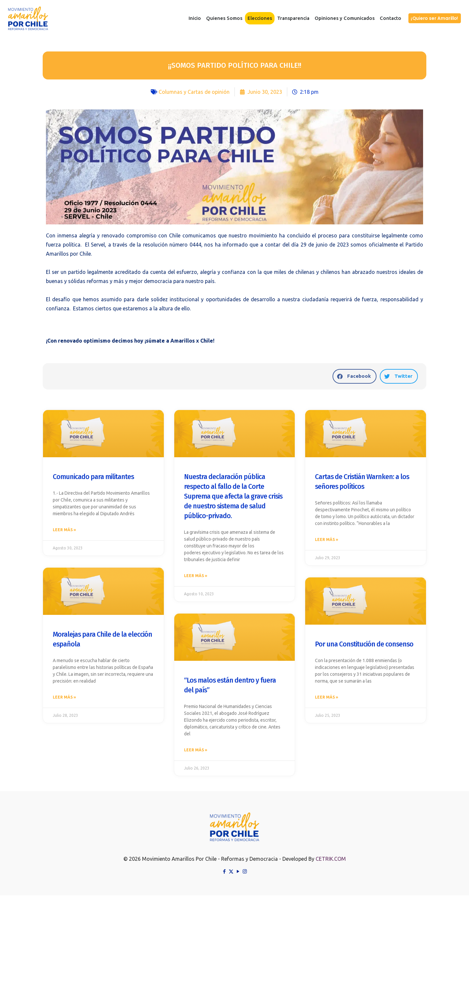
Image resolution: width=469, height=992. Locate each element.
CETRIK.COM (331, 861)
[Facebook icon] (224, 874)
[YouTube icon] (237, 874)
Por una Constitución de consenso (364, 645)
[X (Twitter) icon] (231, 874)
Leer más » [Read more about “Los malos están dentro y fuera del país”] (195, 752)
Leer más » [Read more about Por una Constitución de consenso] (326, 699)
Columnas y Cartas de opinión (194, 92)
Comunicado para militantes (93, 477)
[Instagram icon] (244, 874)
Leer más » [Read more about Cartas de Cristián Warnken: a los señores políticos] (326, 540)
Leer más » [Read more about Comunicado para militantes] (64, 530)
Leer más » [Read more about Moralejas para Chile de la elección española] (64, 699)
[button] (355, 376)
